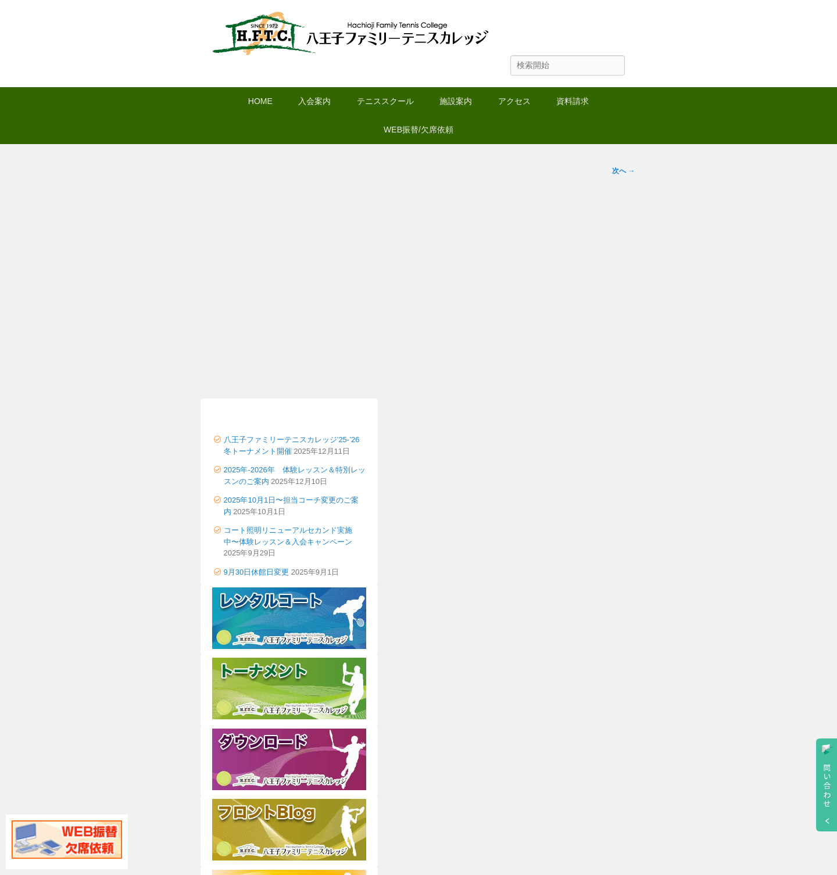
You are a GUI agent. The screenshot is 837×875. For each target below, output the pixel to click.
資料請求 (572, 101)
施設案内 (455, 101)
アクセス (514, 101)
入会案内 (314, 101)
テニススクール (385, 101)
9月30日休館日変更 (256, 572)
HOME (260, 101)
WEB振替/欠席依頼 (418, 129)
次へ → (623, 171)
